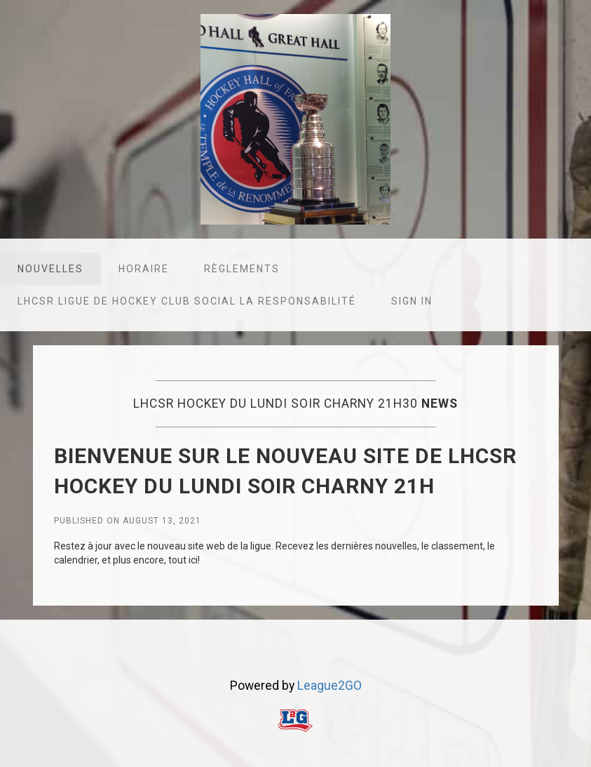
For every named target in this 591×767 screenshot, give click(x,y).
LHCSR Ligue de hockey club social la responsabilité (187, 301)
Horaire (143, 268)
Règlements (242, 268)
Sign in (412, 301)
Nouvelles (50, 268)
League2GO (329, 686)
